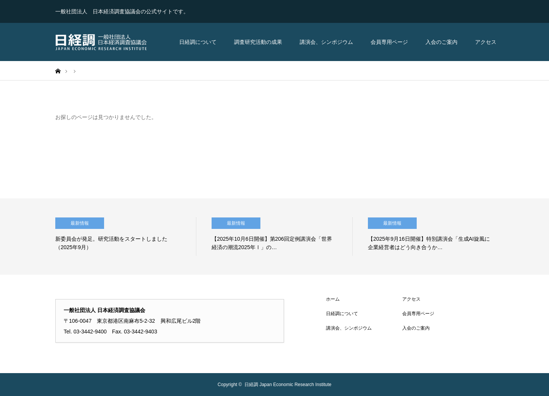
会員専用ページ (389, 42)
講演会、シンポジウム (326, 42)
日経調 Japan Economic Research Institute (287, 384)
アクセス (485, 42)
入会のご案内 (441, 42)
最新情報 (80, 223)
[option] (125, 236)
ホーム (333, 299)
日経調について (198, 42)
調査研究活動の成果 (258, 42)
